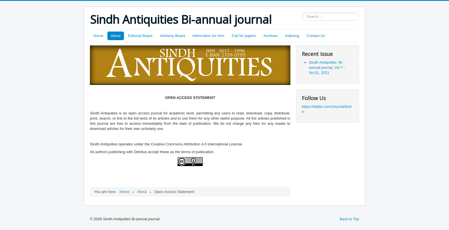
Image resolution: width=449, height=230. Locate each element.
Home (98, 36)
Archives (270, 36)
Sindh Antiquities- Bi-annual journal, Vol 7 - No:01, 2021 (327, 67)
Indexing (292, 36)
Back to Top (349, 219)
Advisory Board (172, 36)
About (116, 36)
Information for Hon (208, 36)
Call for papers (244, 36)
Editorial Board (140, 36)
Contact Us (316, 36)
